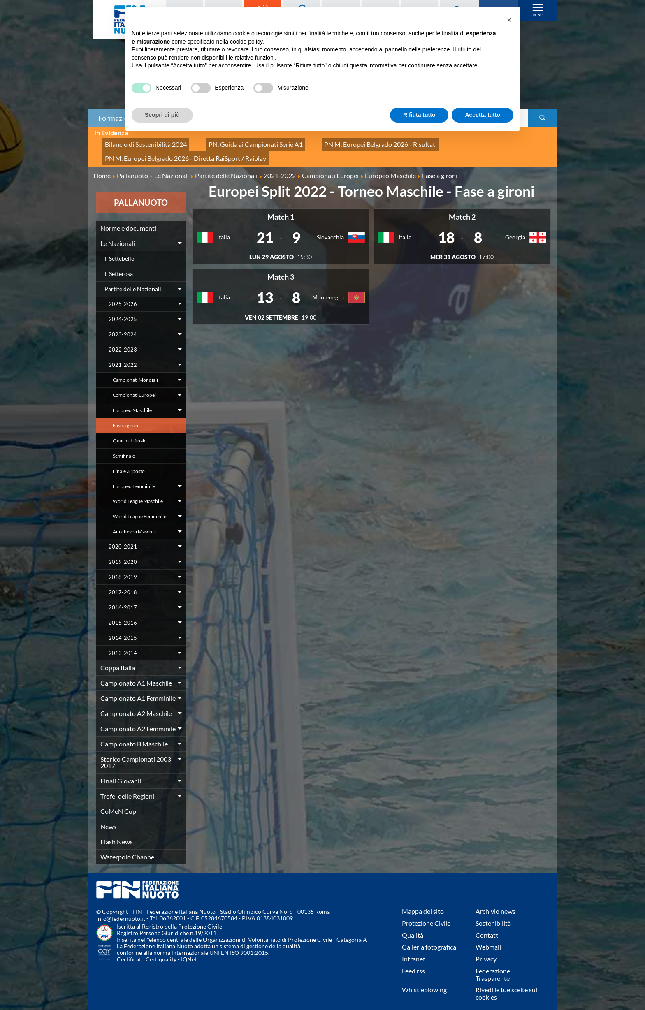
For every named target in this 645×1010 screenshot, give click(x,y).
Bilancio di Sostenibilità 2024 (139, 142)
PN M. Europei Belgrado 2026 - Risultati (346, 142)
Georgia (515, 228)
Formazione (117, 118)
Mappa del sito (423, 902)
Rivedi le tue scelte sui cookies (506, 983)
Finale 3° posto (129, 462)
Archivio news (495, 902)
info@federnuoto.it (120, 909)
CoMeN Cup (118, 802)
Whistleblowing (424, 980)
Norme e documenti (128, 218)
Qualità (412, 925)
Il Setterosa (118, 264)
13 (265, 288)
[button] (509, 19)
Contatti (488, 925)
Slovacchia (330, 228)
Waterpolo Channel (128, 847)
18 (446, 228)
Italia (223, 228)
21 (265, 228)
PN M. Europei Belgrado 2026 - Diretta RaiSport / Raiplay (175, 151)
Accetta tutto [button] (482, 114)
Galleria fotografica (429, 937)
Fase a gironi (126, 416)
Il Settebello (119, 249)
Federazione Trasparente (493, 965)
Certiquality (161, 950)
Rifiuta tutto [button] (419, 114)
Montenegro (328, 288)
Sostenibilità (493, 913)
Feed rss (413, 961)
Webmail (488, 937)
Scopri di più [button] (162, 114)
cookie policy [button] (246, 41)
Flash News (116, 832)
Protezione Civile (426, 913)
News (108, 817)
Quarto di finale (129, 431)
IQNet (189, 950)
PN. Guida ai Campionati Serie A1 (236, 142)
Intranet (413, 949)
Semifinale (124, 446)
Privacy (486, 949)
